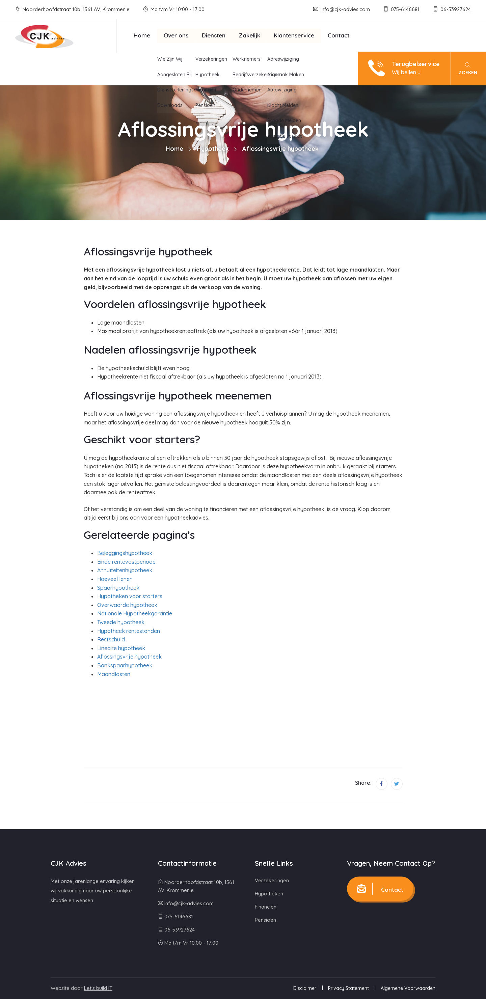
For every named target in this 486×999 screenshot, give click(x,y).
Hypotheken (269, 893)
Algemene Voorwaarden (408, 988)
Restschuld (111, 639)
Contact (338, 35)
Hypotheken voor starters (129, 596)
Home (142, 35)
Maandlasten (113, 674)
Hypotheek (213, 148)
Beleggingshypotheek (124, 553)
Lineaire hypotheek (121, 648)
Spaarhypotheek (118, 587)
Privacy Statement (348, 988)
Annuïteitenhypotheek (124, 570)
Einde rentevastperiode (126, 561)
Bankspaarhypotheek (124, 665)
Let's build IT (98, 988)
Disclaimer (304, 988)
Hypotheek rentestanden (128, 631)
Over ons (176, 35)
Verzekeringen (272, 880)
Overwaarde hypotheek (127, 605)
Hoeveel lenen (115, 579)
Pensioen (265, 920)
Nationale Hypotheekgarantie (134, 613)
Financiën (265, 907)
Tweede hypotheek (120, 622)
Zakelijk (249, 35)
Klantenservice (294, 35)
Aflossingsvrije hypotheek (129, 656)
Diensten (213, 35)
